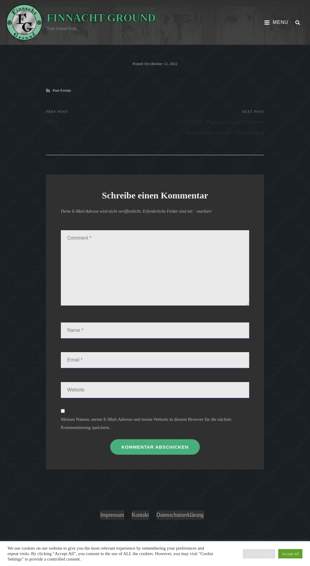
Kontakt (140, 515)
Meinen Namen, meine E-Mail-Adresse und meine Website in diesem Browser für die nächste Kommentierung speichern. (146, 423)
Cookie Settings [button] (259, 553)
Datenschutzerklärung (180, 515)
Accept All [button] (290, 553)
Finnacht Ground (101, 18)
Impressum (112, 515)
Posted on (155, 63)
